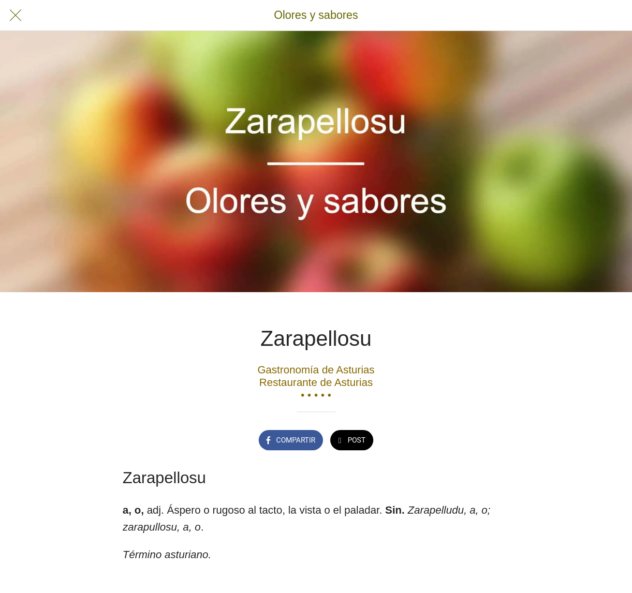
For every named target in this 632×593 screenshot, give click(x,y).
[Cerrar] (15, 15)
